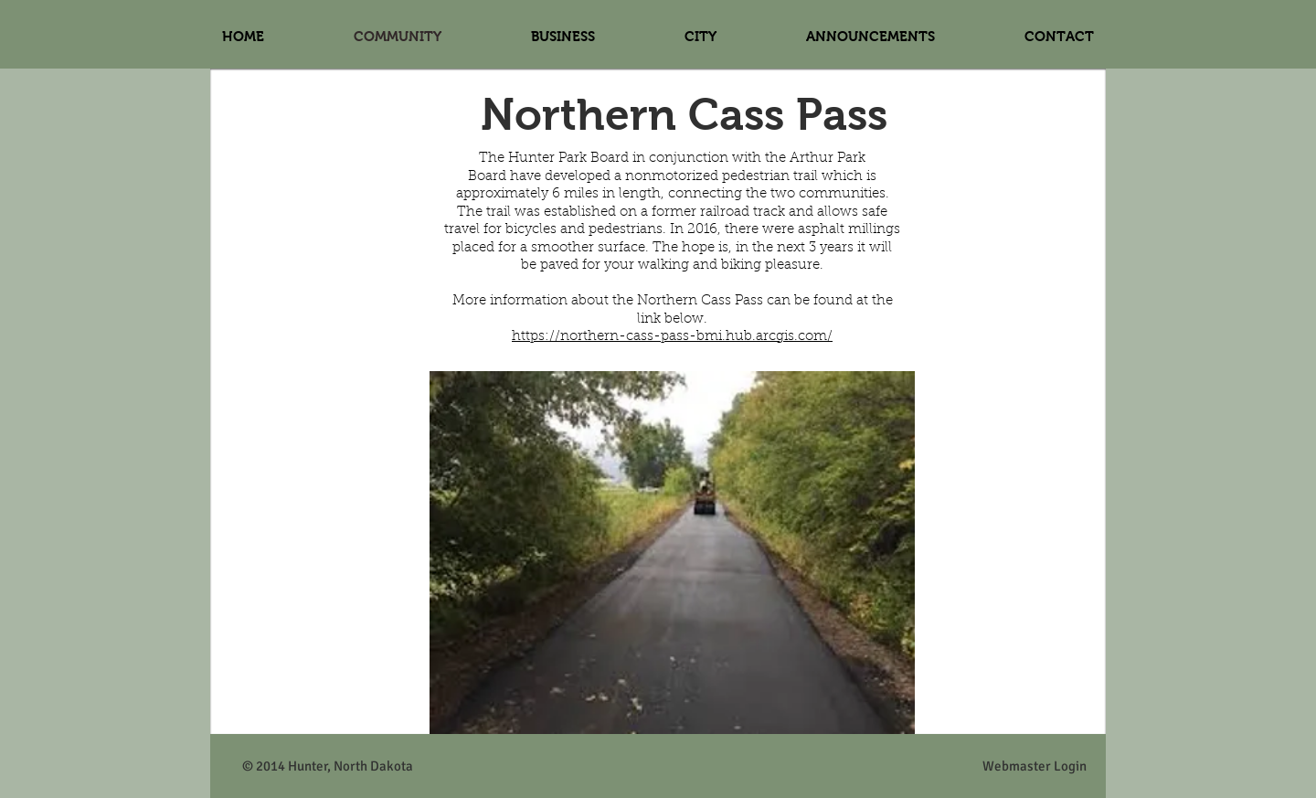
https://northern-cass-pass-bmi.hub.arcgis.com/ (672, 337)
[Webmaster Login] (1034, 767)
